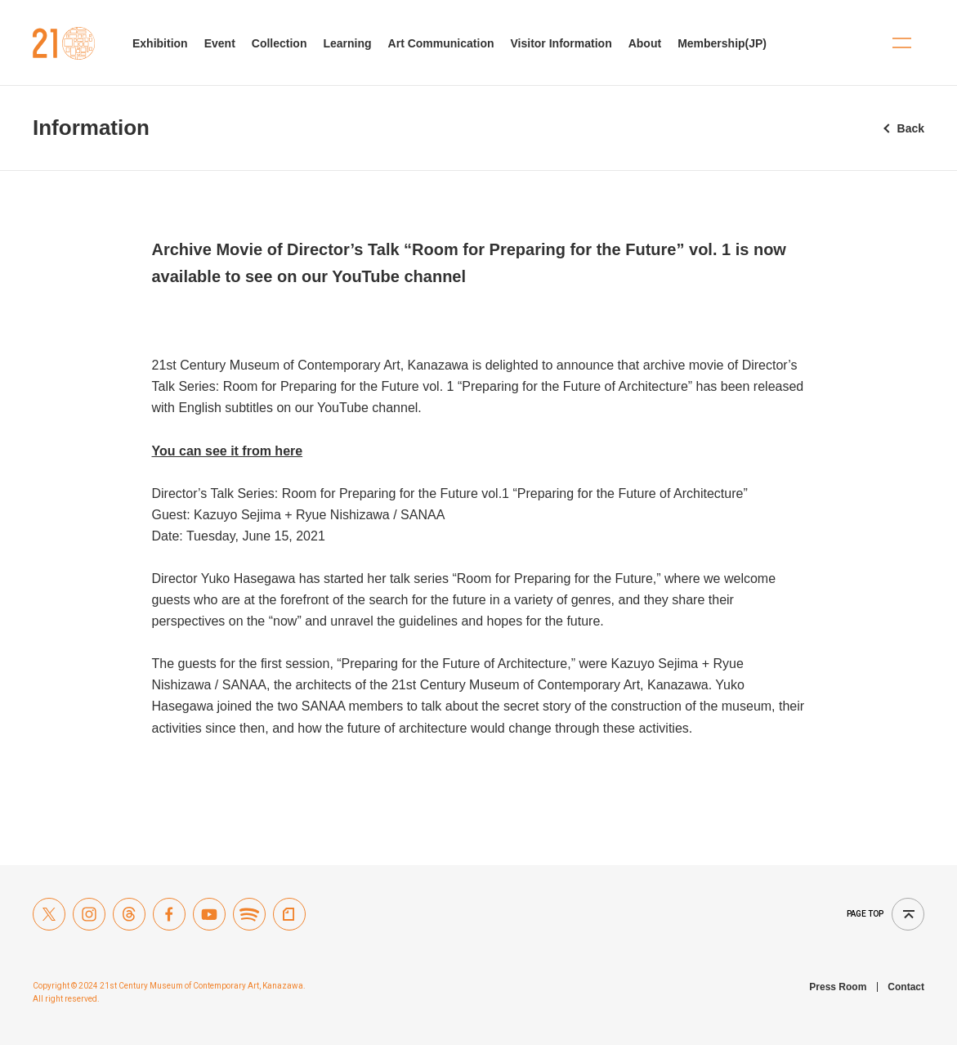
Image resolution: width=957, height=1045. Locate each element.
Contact (906, 987)
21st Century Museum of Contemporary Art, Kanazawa (64, 43)
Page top (865, 913)
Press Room (837, 987)
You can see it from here (227, 451)
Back (910, 128)
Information (91, 127)
